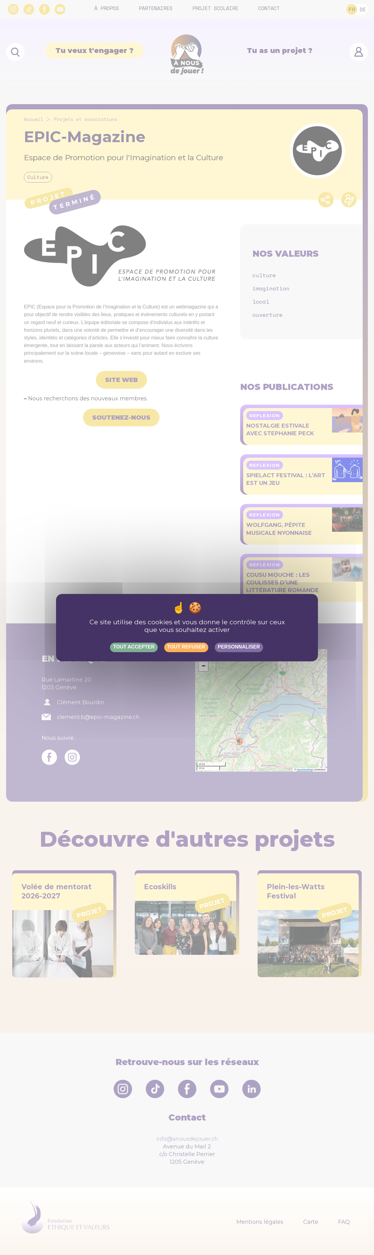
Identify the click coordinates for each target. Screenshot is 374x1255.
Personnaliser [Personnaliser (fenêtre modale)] (239, 646)
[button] (203, 666)
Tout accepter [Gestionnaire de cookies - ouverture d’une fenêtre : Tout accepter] (133, 646)
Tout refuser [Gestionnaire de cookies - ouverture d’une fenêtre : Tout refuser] (186, 646)
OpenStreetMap (305, 769)
